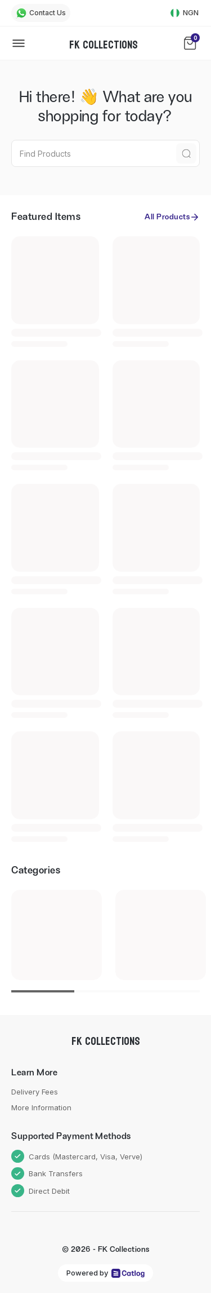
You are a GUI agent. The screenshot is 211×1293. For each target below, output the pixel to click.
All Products (172, 217)
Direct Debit (40, 1190)
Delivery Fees (34, 1091)
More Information (41, 1107)
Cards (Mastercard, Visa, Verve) (76, 1156)
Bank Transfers (47, 1173)
